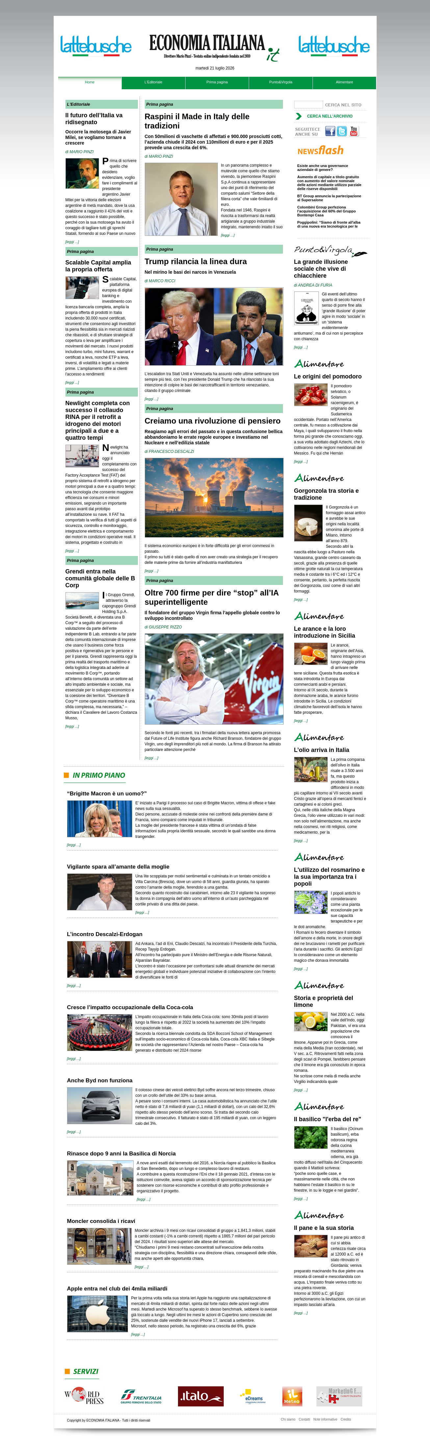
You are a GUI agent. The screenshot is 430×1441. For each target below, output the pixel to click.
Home (89, 82)
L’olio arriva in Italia (321, 750)
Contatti (304, 1419)
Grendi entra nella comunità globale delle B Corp (100, 578)
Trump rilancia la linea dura (196, 261)
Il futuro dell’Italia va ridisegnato (94, 118)
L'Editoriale (153, 82)
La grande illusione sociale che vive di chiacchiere (321, 269)
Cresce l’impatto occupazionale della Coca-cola (130, 1007)
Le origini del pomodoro (328, 376)
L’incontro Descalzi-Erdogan (105, 934)
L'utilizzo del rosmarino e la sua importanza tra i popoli (329, 877)
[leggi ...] (72, 242)
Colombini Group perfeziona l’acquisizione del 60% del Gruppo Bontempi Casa (326, 213)
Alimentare (344, 82)
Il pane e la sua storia (324, 1228)
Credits (346, 1419)
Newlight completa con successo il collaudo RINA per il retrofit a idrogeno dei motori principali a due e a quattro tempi (97, 420)
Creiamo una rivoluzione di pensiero (213, 420)
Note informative (325, 1419)
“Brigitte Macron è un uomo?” (107, 793)
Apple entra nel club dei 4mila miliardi (117, 1289)
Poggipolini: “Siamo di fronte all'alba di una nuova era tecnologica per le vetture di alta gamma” (329, 228)
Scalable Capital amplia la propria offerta (98, 266)
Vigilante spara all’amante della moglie (118, 867)
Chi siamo (288, 1419)
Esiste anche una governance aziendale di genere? (322, 169)
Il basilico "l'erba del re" (327, 1119)
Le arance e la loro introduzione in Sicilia (324, 632)
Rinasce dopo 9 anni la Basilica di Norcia (121, 1153)
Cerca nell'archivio (330, 116)
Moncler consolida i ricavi (101, 1221)
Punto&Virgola (280, 82)
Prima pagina (217, 82)
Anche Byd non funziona (100, 1080)
